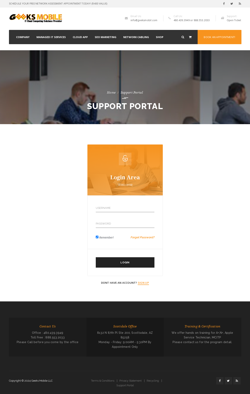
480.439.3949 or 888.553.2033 (192, 20)
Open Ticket (234, 20)
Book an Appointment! (219, 37)
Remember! (106, 237)
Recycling (153, 380)
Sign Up (143, 283)
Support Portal (125, 385)
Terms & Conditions (102, 380)
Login (124, 262)
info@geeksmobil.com (144, 20)
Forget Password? (142, 237)
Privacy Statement (130, 380)
